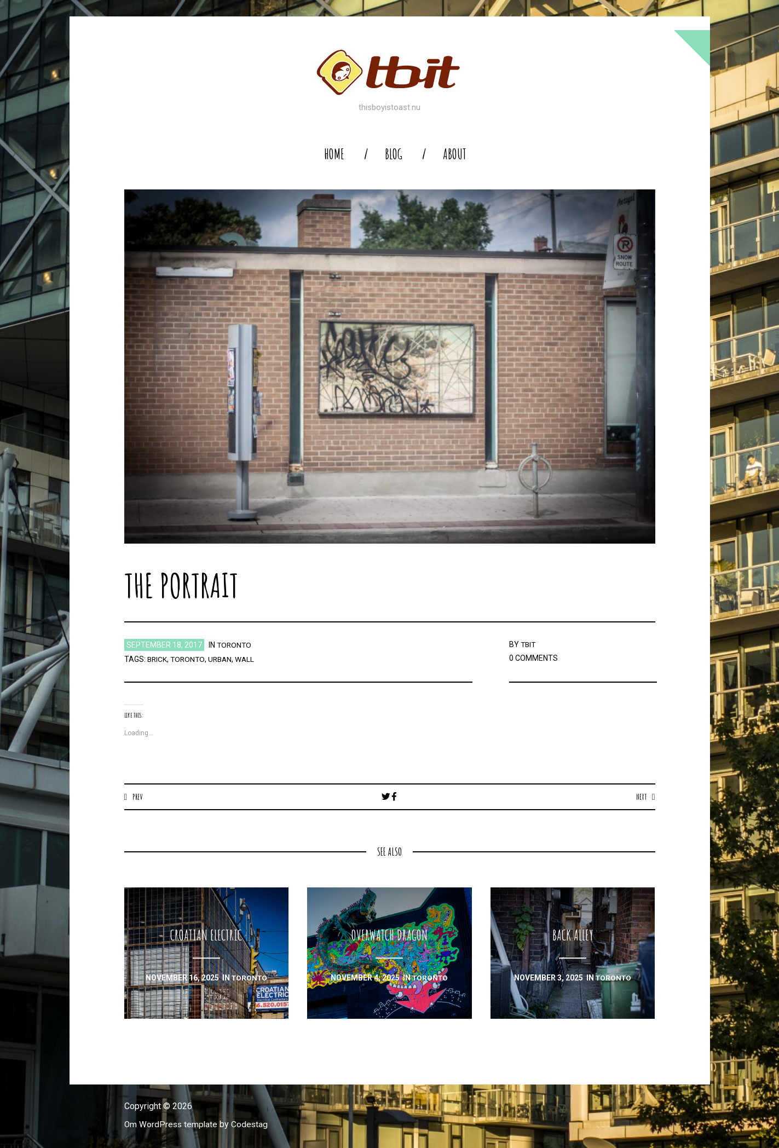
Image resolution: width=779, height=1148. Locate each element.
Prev (137, 796)
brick (157, 659)
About (454, 154)
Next (641, 796)
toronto (235, 645)
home (334, 154)
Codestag (251, 1125)
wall (248, 659)
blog (393, 154)
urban (222, 659)
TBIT (529, 644)
